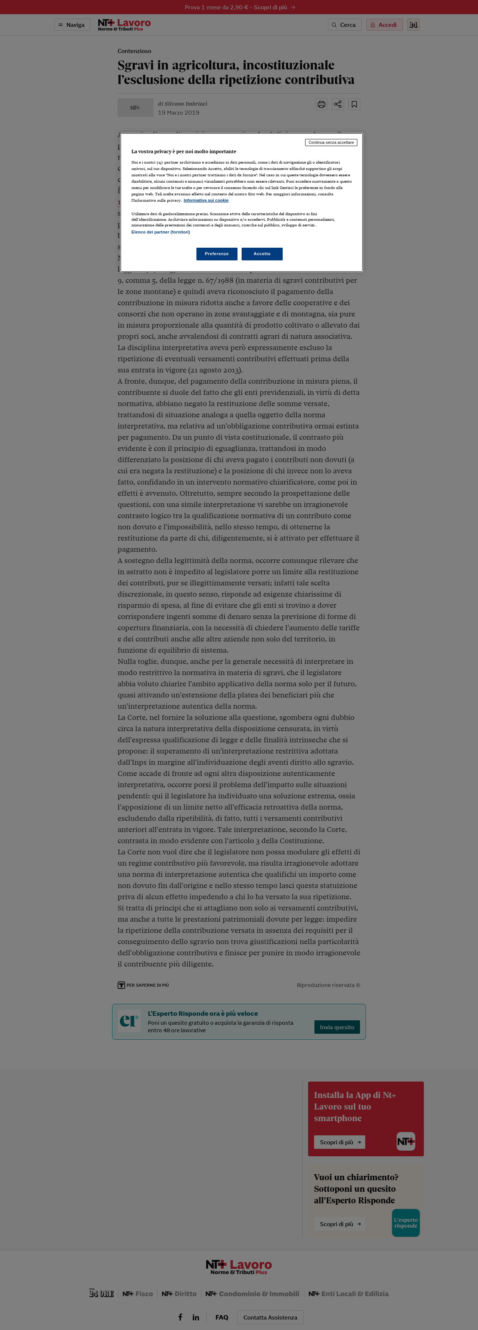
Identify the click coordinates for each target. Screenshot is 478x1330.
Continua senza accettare (331, 142)
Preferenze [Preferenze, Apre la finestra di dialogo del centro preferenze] (217, 253)
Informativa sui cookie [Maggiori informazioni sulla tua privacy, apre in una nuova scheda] (206, 200)
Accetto (262, 253)
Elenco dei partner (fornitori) (160, 232)
